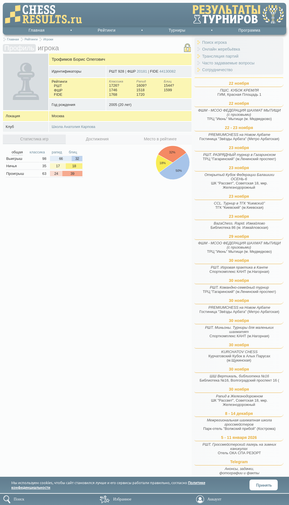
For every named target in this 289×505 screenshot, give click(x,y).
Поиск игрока (214, 42)
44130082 (167, 71)
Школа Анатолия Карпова (73, 127)
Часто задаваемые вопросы (228, 63)
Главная (37, 30)
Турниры (176, 30)
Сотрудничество (217, 70)
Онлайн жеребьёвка (221, 49)
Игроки (48, 39)
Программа (249, 30)
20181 (142, 71)
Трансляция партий (220, 56)
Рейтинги (106, 30)
